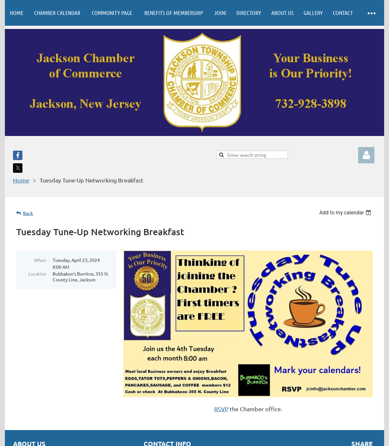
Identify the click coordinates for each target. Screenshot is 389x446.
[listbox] (346, 213)
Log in (366, 155)
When (40, 260)
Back (28, 213)
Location (37, 274)
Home (21, 180)
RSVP (221, 408)
